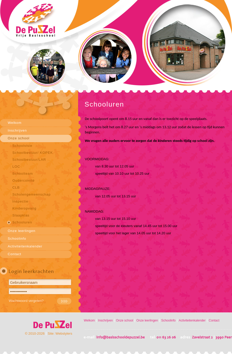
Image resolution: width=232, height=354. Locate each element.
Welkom (14, 123)
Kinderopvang (24, 208)
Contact (14, 254)
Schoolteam (22, 173)
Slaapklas (20, 215)
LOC (16, 166)
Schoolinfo (17, 238)
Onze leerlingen (21, 231)
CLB (16, 187)
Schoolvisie (22, 146)
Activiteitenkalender (25, 246)
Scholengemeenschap (31, 194)
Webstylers (63, 333)
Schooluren (22, 222)
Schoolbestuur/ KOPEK (32, 153)
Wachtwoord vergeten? (26, 301)
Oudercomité (23, 180)
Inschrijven (17, 130)
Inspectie (20, 201)
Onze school (18, 138)
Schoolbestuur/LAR (29, 160)
